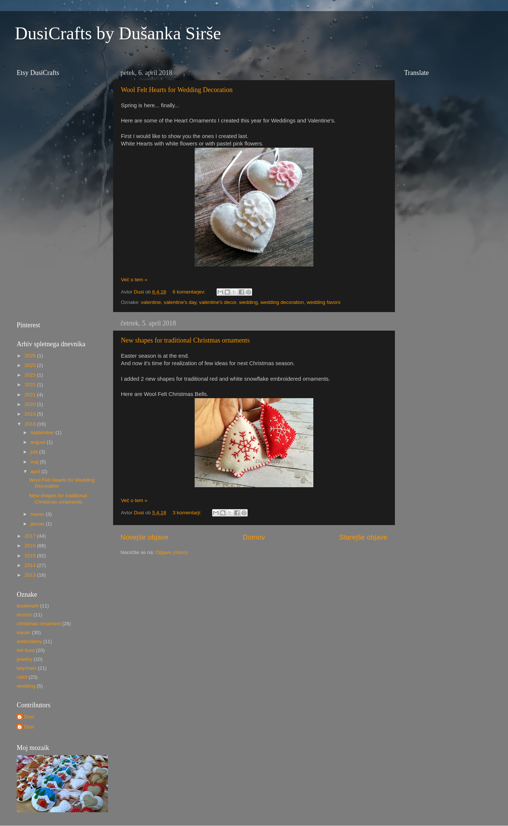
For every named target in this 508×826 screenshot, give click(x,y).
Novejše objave (144, 537)
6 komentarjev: (189, 292)
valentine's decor (217, 302)
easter (24, 632)
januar (38, 524)
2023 (30, 375)
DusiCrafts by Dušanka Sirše (118, 33)
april (35, 471)
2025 (30, 365)
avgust (38, 442)
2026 (30, 355)
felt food (25, 650)
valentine (151, 302)
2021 (30, 394)
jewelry (24, 659)
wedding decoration (282, 302)
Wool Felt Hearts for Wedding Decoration (176, 90)
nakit (22, 677)
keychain (26, 668)
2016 (30, 545)
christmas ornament (39, 623)
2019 (30, 414)
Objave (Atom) (172, 552)
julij (34, 452)
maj (35, 462)
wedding (248, 302)
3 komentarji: (187, 512)
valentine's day (180, 302)
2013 (30, 575)
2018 (30, 424)
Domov (254, 537)
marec (38, 514)
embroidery (29, 641)
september (43, 432)
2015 (30, 555)
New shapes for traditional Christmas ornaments (185, 340)
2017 (30, 536)
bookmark (28, 606)
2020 (30, 404)
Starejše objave (363, 537)
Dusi (29, 717)
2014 (30, 565)
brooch (24, 614)
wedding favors (323, 302)
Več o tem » (134, 279)
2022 (30, 384)
